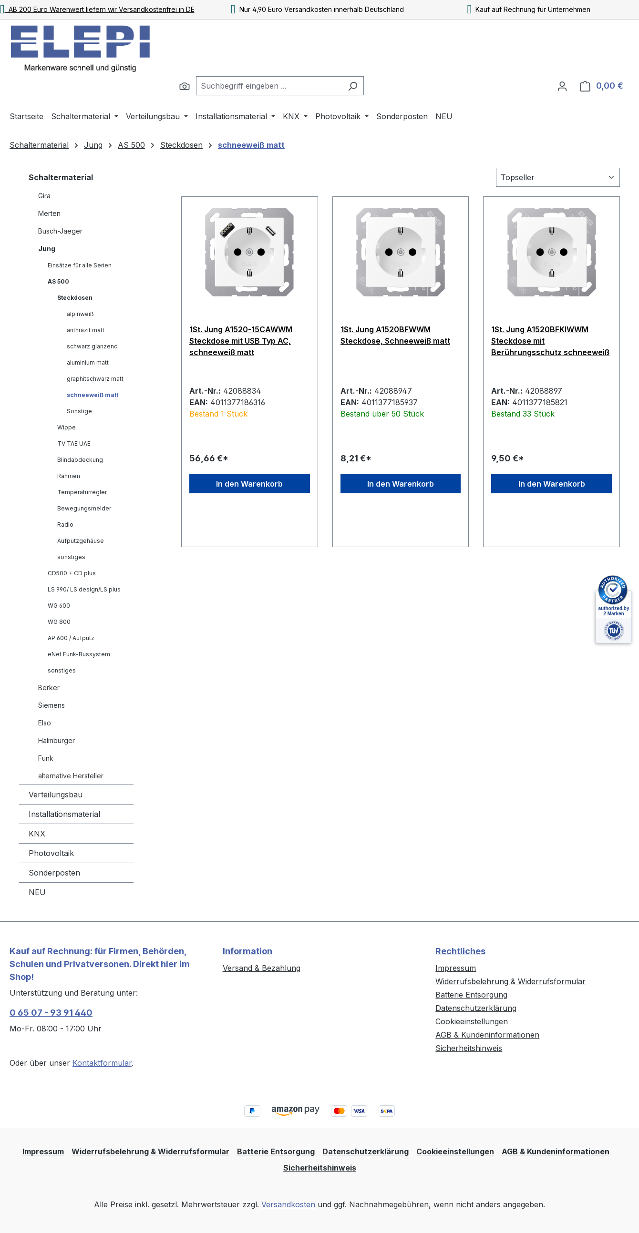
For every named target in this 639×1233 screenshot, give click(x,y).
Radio (65, 524)
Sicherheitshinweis (468, 1048)
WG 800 (59, 621)
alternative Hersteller (70, 776)
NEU (37, 892)
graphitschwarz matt (95, 378)
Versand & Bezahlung (261, 968)
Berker (49, 687)
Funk (45, 758)
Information (247, 951)
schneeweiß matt (92, 394)
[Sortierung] (558, 177)
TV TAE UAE (74, 443)
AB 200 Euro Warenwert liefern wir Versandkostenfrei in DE (97, 9)
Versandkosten (288, 1204)
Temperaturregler (82, 492)
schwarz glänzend (92, 346)
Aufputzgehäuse (80, 540)
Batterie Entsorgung (471, 994)
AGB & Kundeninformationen (487, 1034)
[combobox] (269, 85)
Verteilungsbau (55, 794)
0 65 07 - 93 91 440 (51, 1013)
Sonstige (79, 411)
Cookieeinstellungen (471, 1021)
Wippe (66, 427)
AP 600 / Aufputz (71, 638)
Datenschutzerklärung (475, 1008)
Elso (44, 723)
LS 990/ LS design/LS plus (84, 589)
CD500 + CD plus (72, 573)
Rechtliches (460, 951)
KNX (37, 833)
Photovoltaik (51, 853)
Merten (49, 213)
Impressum (455, 968)
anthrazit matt (85, 330)
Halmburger (56, 740)
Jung (46, 249)
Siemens (51, 705)
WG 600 (59, 605)
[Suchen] (184, 85)
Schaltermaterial (61, 177)
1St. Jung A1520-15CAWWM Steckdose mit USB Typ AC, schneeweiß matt (240, 341)
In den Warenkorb (249, 484)
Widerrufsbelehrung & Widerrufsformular (510, 981)
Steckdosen (75, 297)
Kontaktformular (102, 1063)
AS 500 (58, 281)
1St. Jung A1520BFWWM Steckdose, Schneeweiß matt (395, 335)
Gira (44, 196)
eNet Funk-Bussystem (79, 654)
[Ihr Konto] (562, 85)
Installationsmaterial (64, 814)
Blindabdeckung (80, 459)
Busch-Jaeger (60, 231)
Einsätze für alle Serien (80, 265)
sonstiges (71, 556)
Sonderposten (54, 872)
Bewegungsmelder (84, 508)
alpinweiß (80, 313)
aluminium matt (88, 362)
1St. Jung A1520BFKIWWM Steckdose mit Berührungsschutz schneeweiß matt (550, 341)
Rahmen (68, 475)
